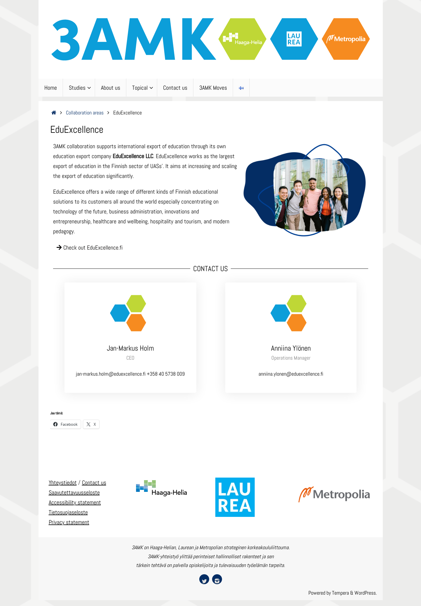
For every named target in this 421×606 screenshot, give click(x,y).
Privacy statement (69, 522)
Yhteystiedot (63, 482)
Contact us (94, 482)
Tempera (340, 592)
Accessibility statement (75, 502)
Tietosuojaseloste (68, 512)
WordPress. (365, 592)
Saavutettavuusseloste (74, 492)
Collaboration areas (85, 112)
